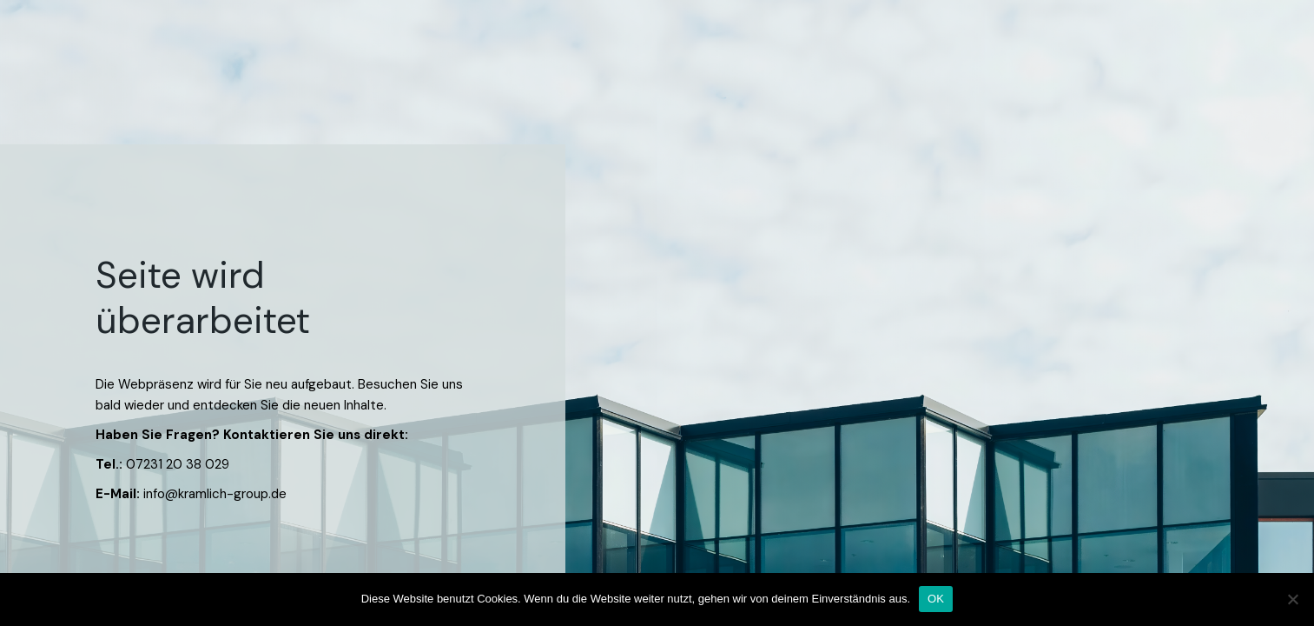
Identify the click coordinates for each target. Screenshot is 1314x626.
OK (936, 598)
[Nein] (1292, 599)
